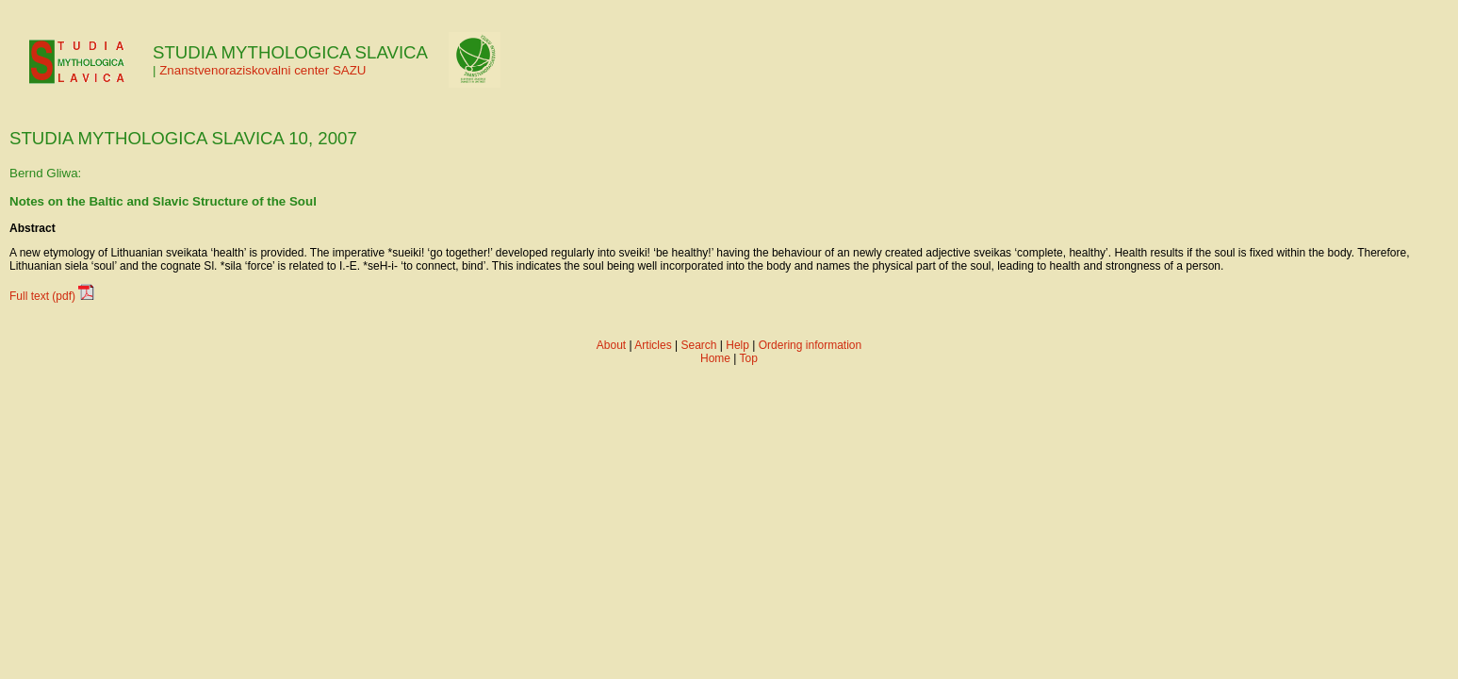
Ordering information (810, 345)
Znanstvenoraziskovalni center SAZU (262, 70)
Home (715, 358)
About (611, 345)
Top (749, 358)
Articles (652, 345)
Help (737, 345)
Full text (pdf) (42, 296)
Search (698, 345)
